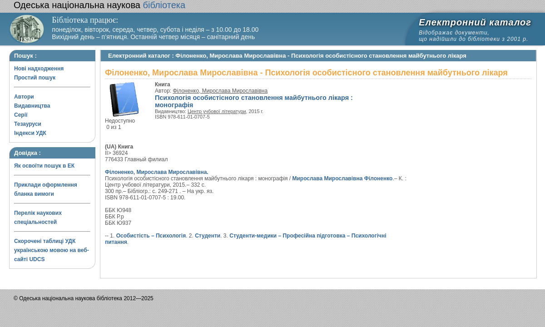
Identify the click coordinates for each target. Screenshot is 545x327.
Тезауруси (27, 124)
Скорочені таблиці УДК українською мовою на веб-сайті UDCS (51, 250)
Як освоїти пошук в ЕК (44, 166)
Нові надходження (39, 68)
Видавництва (32, 106)
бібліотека (99, 5)
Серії (20, 115)
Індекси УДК (30, 133)
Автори (24, 97)
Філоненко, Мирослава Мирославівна (220, 91)
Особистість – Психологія (151, 236)
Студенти (207, 236)
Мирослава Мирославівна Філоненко (342, 178)
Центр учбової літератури (217, 111)
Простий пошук (34, 77)
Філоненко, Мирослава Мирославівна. (156, 172)
